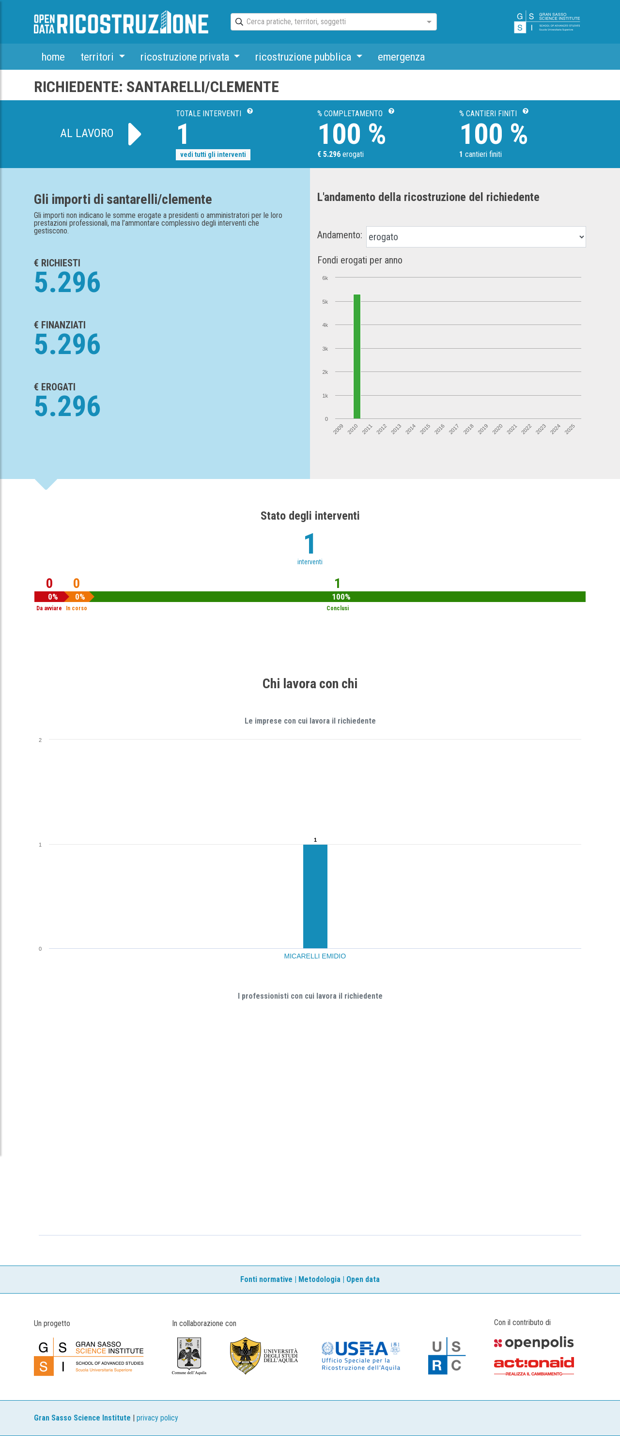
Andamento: (339, 235)
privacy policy (157, 1417)
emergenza (401, 56)
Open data (363, 1279)
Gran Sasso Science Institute (82, 1417)
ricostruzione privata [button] (186, 56)
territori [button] (98, 56)
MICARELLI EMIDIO (315, 956)
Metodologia (319, 1279)
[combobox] (325, 22)
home (53, 56)
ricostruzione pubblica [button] (304, 56)
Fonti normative (266, 1279)
